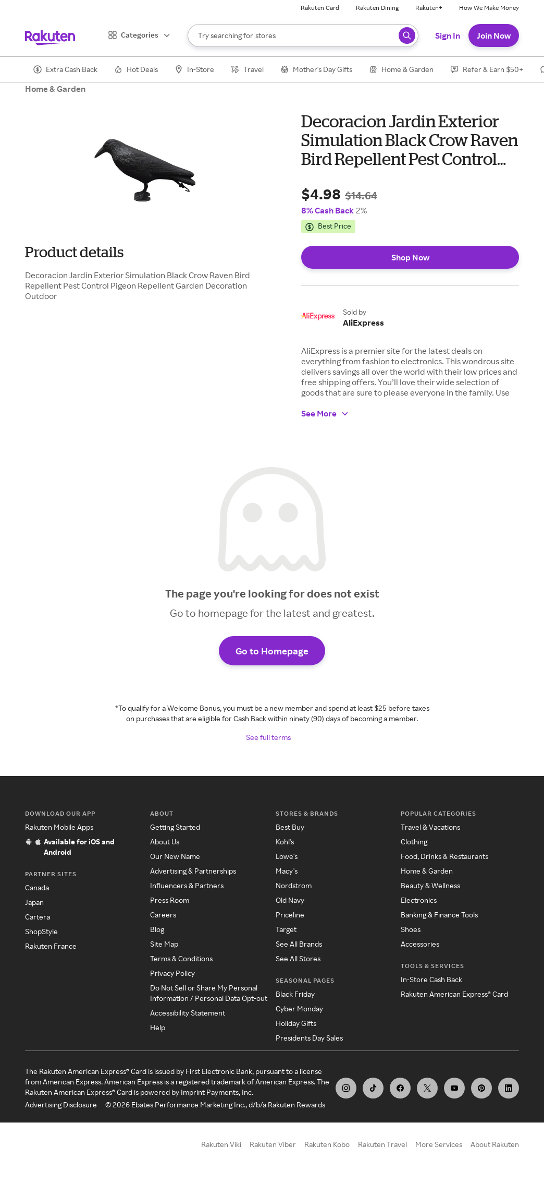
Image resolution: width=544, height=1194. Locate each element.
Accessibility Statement (187, 1012)
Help (157, 1027)
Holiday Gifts (296, 1023)
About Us (164, 841)
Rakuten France (51, 945)
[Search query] (406, 35)
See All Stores (298, 958)
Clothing (414, 841)
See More (325, 413)
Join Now (494, 35)
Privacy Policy (172, 973)
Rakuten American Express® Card (454, 993)
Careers (163, 914)
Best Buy (290, 826)
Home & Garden (55, 88)
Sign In (447, 35)
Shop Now (410, 257)
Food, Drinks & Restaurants (444, 856)
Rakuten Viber (273, 1144)
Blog (157, 929)
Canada (37, 887)
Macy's (287, 870)
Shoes (411, 929)
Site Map (164, 943)
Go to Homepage (272, 650)
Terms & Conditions (181, 958)
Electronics (419, 900)
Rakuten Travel (382, 1144)
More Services (438, 1144)
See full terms (268, 737)
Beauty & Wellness (430, 885)
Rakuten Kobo (327, 1144)
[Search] (303, 35)
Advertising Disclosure (61, 1104)
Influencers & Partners (187, 885)
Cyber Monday (299, 1008)
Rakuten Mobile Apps (59, 826)
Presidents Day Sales (309, 1037)
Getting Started (175, 826)
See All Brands (299, 943)
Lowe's (287, 856)
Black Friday (295, 993)
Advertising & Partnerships (193, 870)
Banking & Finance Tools (439, 914)
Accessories (420, 943)
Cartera (37, 916)
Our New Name (175, 856)
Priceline (290, 914)
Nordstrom (294, 885)
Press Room (169, 900)
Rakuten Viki (221, 1144)
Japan (34, 902)
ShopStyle (41, 931)
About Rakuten (495, 1144)
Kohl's (285, 841)
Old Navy (290, 900)
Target (286, 929)
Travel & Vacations (430, 826)
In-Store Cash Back (431, 979)
